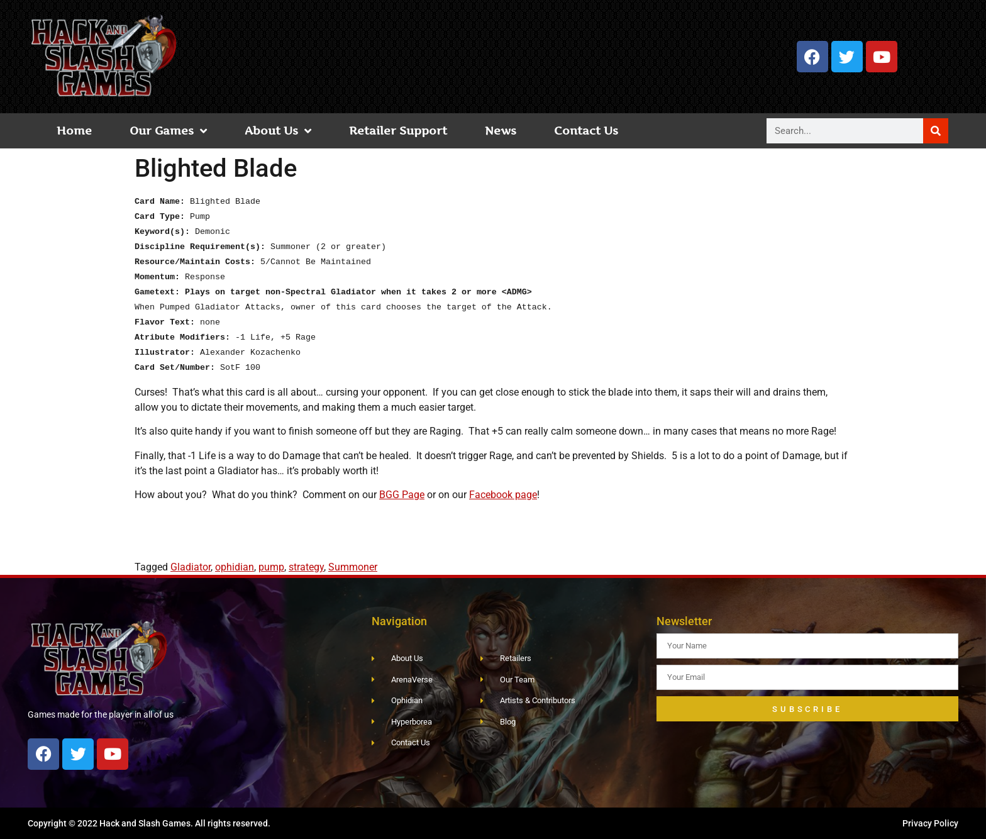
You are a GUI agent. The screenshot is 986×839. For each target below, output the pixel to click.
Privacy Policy (930, 823)
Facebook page (503, 495)
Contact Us (586, 130)
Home (74, 130)
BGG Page (401, 495)
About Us (278, 131)
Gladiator (190, 567)
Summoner (352, 567)
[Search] (935, 130)
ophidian (234, 567)
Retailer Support (398, 130)
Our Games (168, 131)
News (500, 130)
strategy (306, 567)
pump (271, 567)
